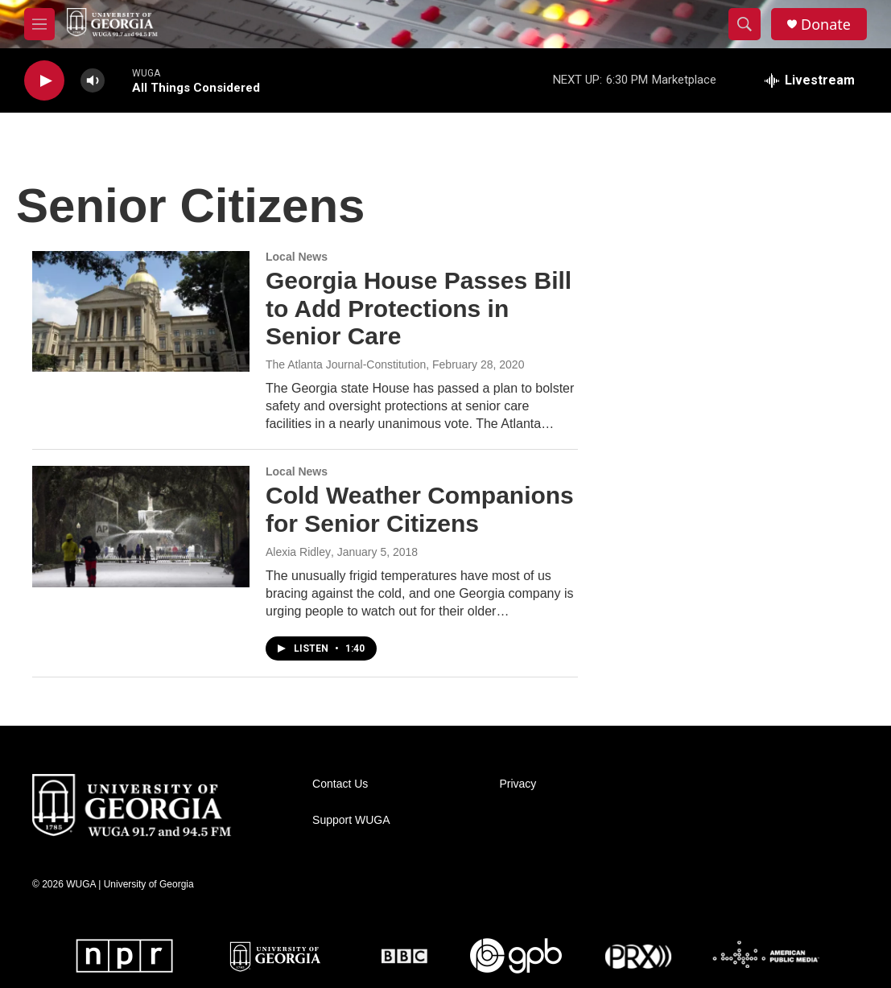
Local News (297, 256)
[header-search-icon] (744, 24)
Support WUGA (351, 820)
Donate (826, 24)
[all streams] (810, 80)
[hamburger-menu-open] (39, 24)
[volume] (92, 81)
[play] (44, 81)
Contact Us (340, 784)
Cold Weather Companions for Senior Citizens (420, 509)
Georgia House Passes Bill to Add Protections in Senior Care (418, 308)
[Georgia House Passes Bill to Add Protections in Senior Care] (141, 311)
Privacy (517, 784)
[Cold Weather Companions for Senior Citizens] (141, 526)
